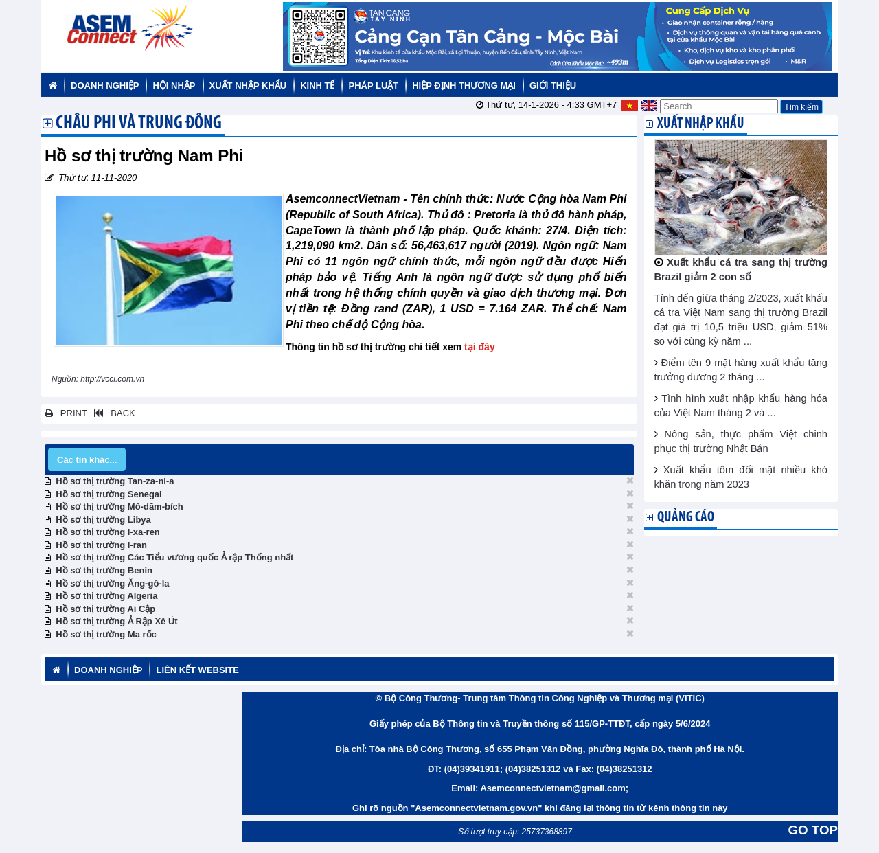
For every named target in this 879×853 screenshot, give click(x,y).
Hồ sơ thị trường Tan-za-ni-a (115, 481)
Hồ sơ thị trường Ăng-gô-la (112, 583)
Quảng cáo (685, 517)
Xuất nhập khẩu (248, 85)
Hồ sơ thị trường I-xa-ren (108, 532)
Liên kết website (197, 670)
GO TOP (813, 830)
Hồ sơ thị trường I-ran (101, 545)
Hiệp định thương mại (464, 85)
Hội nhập (173, 85)
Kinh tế (317, 85)
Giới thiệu (552, 85)
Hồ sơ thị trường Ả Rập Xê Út (116, 621)
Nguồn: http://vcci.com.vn (99, 379)
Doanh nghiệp (105, 85)
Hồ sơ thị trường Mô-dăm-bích (119, 506)
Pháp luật (373, 85)
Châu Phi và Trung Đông (139, 124)
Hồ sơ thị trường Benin (104, 570)
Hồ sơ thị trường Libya (103, 519)
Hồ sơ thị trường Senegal (108, 494)
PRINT (66, 413)
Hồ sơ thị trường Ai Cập (105, 609)
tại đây (479, 346)
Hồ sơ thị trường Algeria (106, 596)
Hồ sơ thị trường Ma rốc (106, 634)
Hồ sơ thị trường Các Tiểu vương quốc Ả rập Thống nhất (174, 557)
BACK (112, 413)
